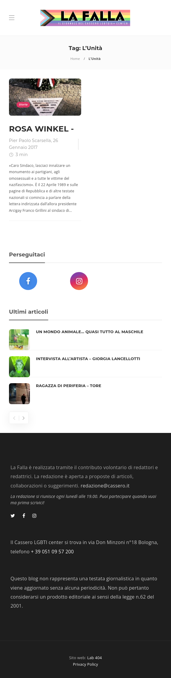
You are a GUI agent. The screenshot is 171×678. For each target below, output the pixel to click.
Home (75, 58)
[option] (85, 366)
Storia (23, 104)
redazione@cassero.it (105, 485)
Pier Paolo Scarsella (30, 140)
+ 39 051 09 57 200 (52, 551)
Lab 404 (94, 657)
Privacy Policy (85, 664)
